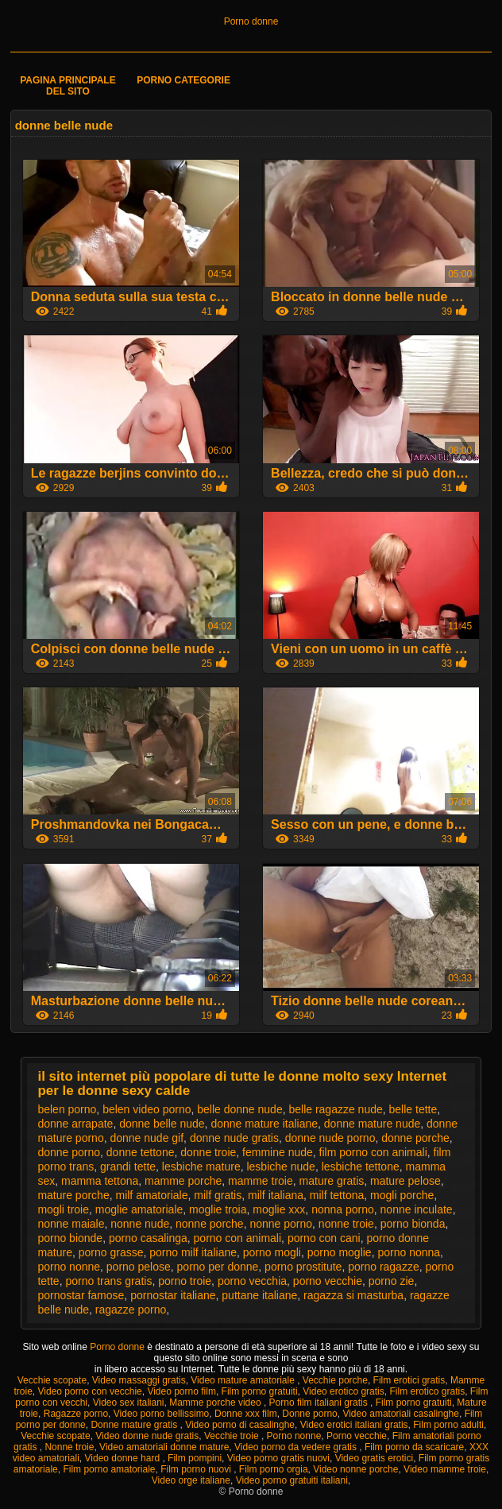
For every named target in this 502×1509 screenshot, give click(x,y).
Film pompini (195, 1458)
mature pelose (405, 1180)
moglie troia (217, 1209)
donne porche (415, 1138)
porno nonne (68, 1266)
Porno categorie (183, 80)
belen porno (66, 1109)
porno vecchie (327, 1281)
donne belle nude (161, 1123)
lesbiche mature (201, 1166)
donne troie (208, 1152)
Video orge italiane (191, 1480)
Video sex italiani (128, 1402)
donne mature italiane (264, 1123)
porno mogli (272, 1252)
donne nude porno (330, 1138)
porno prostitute (303, 1266)
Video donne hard (124, 1458)
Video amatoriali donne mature (164, 1447)
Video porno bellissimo (162, 1413)
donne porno (68, 1152)
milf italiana (275, 1195)
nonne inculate (416, 1209)
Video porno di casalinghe (240, 1424)
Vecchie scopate (52, 1380)
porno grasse (111, 1252)
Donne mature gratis (135, 1424)
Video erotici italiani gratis (354, 1424)
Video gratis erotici (374, 1458)
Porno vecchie (356, 1435)
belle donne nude (239, 1109)
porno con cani (324, 1238)
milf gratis (217, 1195)
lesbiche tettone (361, 1166)
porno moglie (339, 1252)
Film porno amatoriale (109, 1469)
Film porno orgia (273, 1469)
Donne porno (309, 1413)
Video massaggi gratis (139, 1380)
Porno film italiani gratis (319, 1402)
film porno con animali (373, 1152)
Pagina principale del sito (67, 86)
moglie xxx (279, 1209)
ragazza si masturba (353, 1295)
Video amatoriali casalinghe (400, 1413)
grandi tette (128, 1166)
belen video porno (146, 1109)
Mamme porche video (216, 1402)
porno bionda (413, 1223)
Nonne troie (69, 1447)
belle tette (413, 1109)
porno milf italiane (193, 1252)
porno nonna (408, 1252)
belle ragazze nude (335, 1109)
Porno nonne (294, 1435)
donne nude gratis (234, 1138)
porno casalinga (148, 1238)
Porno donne (251, 21)
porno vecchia (252, 1281)
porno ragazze (383, 1266)
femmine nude (277, 1152)
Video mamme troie (445, 1469)
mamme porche (183, 1180)
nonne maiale (70, 1223)
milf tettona (337, 1195)
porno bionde (69, 1238)
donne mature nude (372, 1123)
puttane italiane (259, 1295)
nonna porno (342, 1209)
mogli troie (63, 1209)
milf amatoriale (151, 1195)
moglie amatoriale (139, 1209)
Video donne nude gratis (147, 1435)
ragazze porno (131, 1309)
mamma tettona (99, 1180)
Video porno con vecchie (90, 1391)
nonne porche (210, 1223)
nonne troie (346, 1223)
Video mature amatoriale (244, 1380)
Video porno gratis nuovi (278, 1458)
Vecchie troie (232, 1435)
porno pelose (138, 1266)
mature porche (73, 1195)
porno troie (184, 1281)
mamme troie (260, 1180)
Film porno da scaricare (414, 1447)
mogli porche (402, 1195)
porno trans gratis (108, 1281)
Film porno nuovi (197, 1469)
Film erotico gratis (427, 1391)
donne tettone (140, 1152)
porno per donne (218, 1266)
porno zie (392, 1281)
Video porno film (181, 1391)
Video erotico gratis (343, 1391)
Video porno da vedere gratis (296, 1447)
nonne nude (139, 1223)
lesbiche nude (280, 1166)
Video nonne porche (355, 1469)
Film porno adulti (448, 1424)
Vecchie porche (335, 1380)
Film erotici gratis (409, 1380)
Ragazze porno (76, 1413)
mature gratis (332, 1180)
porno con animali (238, 1238)
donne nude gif (146, 1138)
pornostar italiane (172, 1295)
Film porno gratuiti (260, 1391)
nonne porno (280, 1223)
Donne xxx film (245, 1413)
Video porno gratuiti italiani (292, 1480)
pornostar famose (80, 1295)
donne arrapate (75, 1123)
